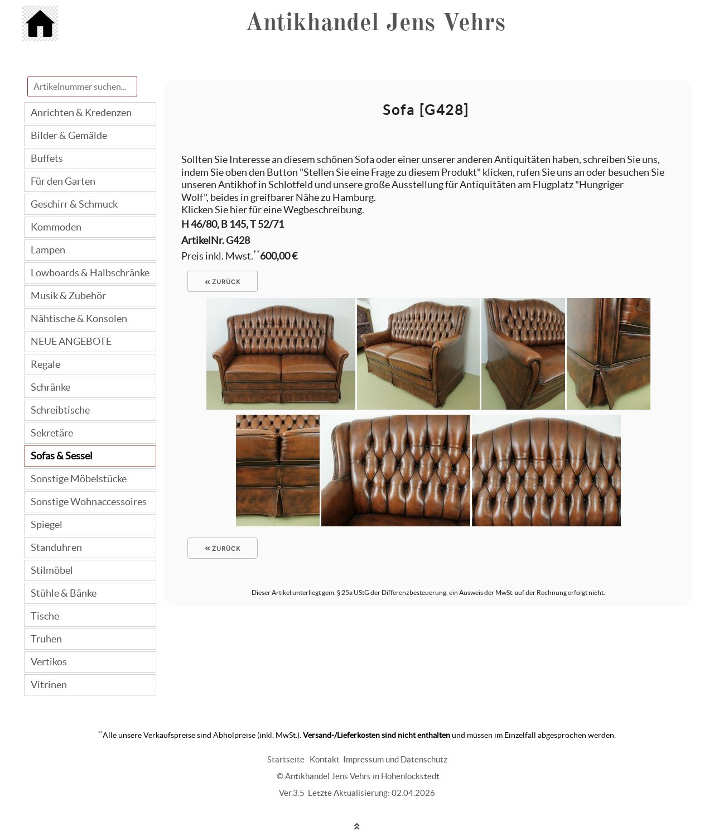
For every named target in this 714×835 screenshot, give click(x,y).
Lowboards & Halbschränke (90, 273)
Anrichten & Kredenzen (81, 112)
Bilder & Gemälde (69, 135)
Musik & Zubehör (68, 295)
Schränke (50, 387)
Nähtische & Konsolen (79, 318)
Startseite (286, 759)
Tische (45, 616)
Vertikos (49, 662)
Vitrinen (49, 684)
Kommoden (56, 227)
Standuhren (56, 547)
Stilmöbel (52, 570)
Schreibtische (60, 410)
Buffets (47, 158)
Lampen (48, 250)
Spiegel (46, 524)
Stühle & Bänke (64, 593)
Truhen (46, 639)
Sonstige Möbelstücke (79, 478)
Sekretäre (52, 433)
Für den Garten (63, 181)
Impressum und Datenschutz (395, 759)
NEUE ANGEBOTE (71, 341)
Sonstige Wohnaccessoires (89, 501)
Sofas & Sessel (62, 456)
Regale (45, 364)
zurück (222, 282)
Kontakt (325, 759)
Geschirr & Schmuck (74, 204)
